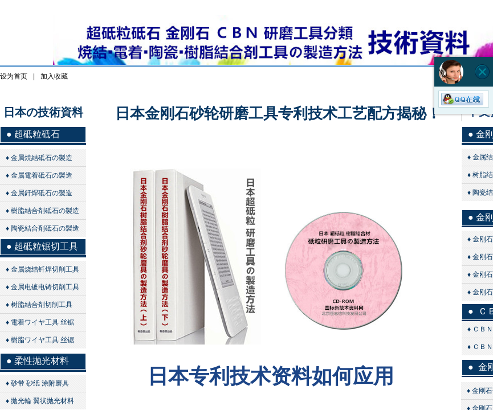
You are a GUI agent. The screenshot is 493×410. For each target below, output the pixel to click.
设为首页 (13, 76)
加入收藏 (54, 76)
